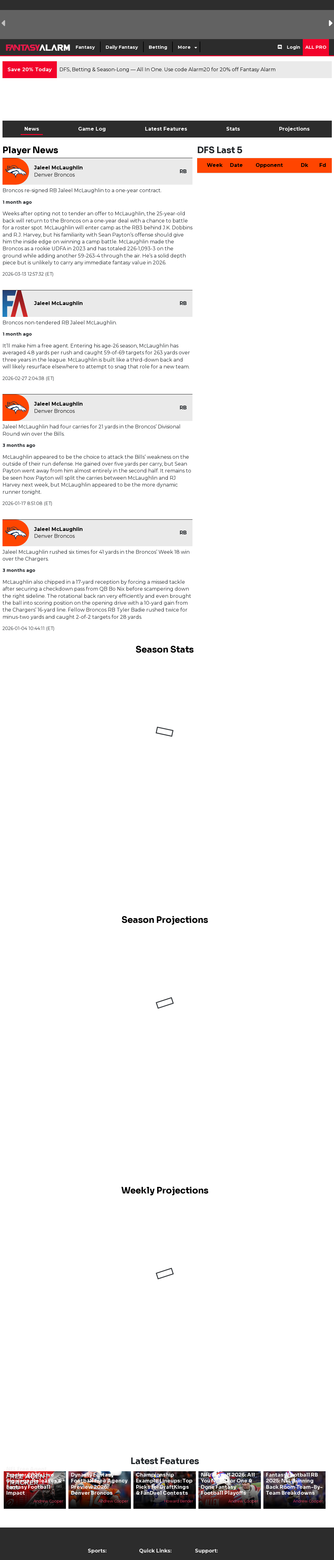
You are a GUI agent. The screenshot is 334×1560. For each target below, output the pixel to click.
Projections (294, 129)
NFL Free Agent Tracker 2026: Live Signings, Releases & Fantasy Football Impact (34, 1481)
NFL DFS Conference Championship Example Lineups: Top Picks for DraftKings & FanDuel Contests (164, 1481)
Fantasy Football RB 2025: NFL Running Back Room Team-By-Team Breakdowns (294, 1484)
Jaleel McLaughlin (58, 168)
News (31, 129)
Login (293, 47)
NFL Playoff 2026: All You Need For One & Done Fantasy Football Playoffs (228, 1484)
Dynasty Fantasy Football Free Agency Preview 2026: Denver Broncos (99, 1484)
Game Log (92, 129)
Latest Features (166, 129)
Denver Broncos (54, 175)
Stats (233, 129)
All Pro (316, 47)
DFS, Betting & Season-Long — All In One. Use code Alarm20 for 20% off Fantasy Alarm (167, 69)
